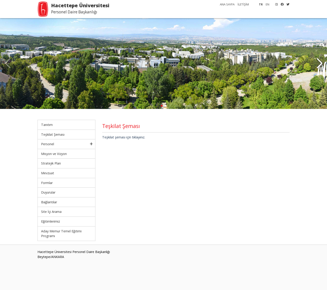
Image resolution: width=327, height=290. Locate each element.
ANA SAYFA (227, 4)
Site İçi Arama (51, 211)
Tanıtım (47, 125)
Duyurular (48, 192)
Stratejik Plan (51, 163)
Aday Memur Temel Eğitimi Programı (61, 233)
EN (267, 4)
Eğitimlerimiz (50, 221)
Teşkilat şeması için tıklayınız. (123, 137)
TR (261, 4)
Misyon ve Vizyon (54, 154)
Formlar (47, 183)
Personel (47, 144)
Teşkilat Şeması (52, 134)
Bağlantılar (49, 202)
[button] (319, 64)
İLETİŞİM (243, 4)
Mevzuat (47, 173)
